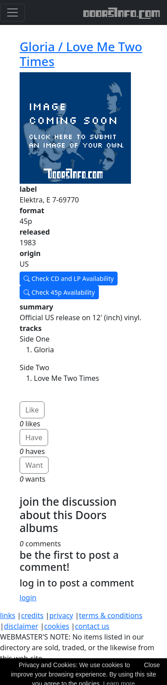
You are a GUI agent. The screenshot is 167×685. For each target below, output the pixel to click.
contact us (92, 626)
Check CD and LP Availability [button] (69, 278)
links (7, 615)
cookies (56, 626)
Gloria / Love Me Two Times (81, 54)
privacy (61, 615)
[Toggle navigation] (12, 12)
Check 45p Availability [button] (59, 292)
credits (32, 615)
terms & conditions (110, 615)
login (28, 597)
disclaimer (21, 626)
